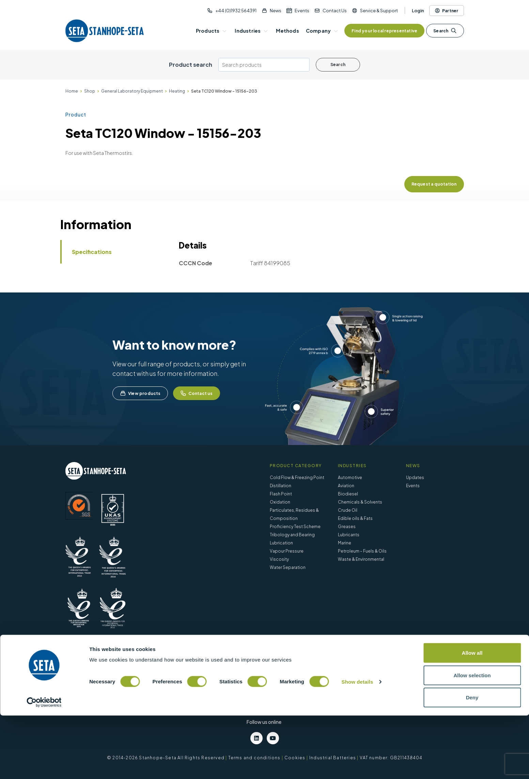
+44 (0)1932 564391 (235, 10)
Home (71, 91)
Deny (472, 761)
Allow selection (472, 739)
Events (302, 10)
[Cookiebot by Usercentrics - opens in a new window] (44, 766)
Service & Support (379, 10)
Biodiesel (348, 493)
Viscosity (279, 559)
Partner (446, 10)
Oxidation (280, 502)
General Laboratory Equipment (132, 91)
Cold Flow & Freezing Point (297, 477)
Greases (347, 526)
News (275, 10)
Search (444, 31)
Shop (89, 91)
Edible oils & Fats (355, 518)
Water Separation (288, 567)
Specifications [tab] (92, 251)
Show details (357, 745)
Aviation (346, 485)
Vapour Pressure (287, 551)
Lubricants (348, 534)
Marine (344, 542)
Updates (415, 477)
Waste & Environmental (361, 559)
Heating (177, 91)
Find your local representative (384, 30)
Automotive (350, 477)
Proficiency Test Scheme (295, 526)
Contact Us (335, 10)
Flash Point (281, 493)
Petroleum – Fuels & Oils (362, 551)
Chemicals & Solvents (360, 502)
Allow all (472, 716)
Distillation (280, 485)
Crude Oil (347, 510)
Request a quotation (434, 184)
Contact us (196, 393)
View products (140, 393)
